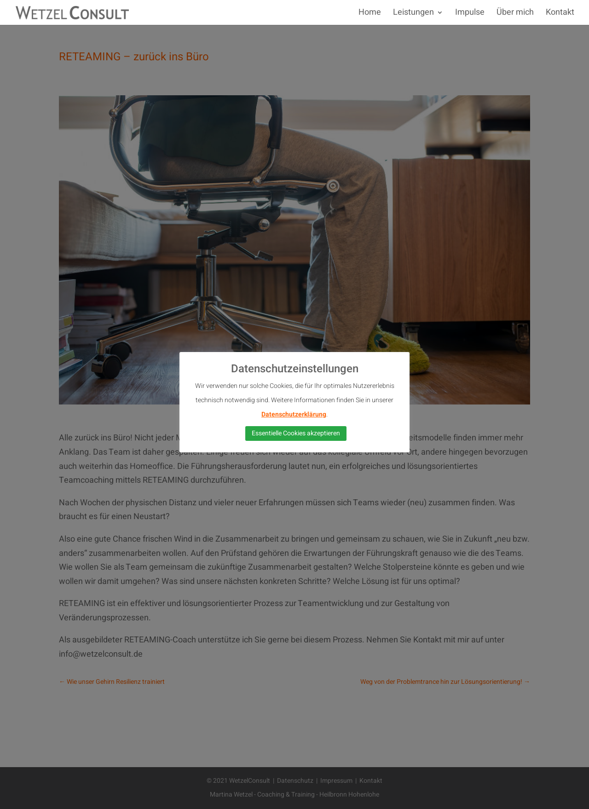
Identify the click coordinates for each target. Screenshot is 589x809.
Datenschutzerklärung (293, 414)
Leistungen (413, 13)
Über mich (515, 13)
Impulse (470, 13)
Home (369, 13)
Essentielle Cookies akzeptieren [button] (296, 433)
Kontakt (560, 13)
